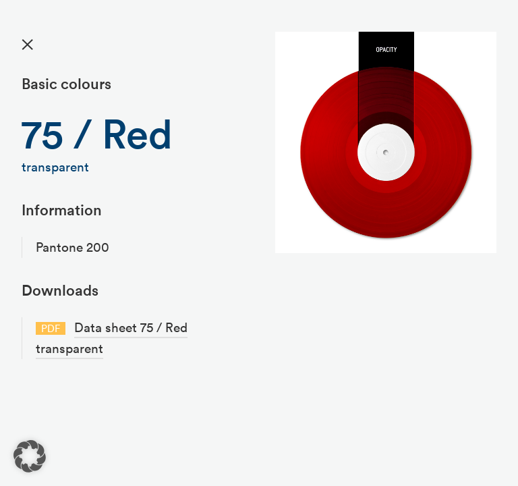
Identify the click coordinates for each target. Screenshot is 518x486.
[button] (29, 456)
